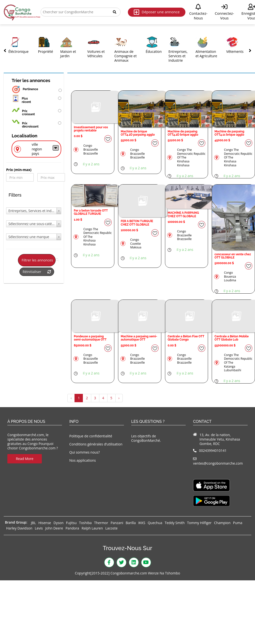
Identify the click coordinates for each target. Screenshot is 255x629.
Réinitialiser (37, 271)
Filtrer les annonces (39, 260)
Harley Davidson (19, 528)
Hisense (44, 522)
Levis (39, 528)
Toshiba (85, 522)
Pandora (72, 528)
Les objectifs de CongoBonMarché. (146, 438)
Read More (24, 458)
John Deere (54, 528)
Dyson (58, 522)
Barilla (131, 522)
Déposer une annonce (157, 12)
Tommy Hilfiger (199, 522)
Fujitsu (71, 522)
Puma (237, 522)
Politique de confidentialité (90, 436)
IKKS (141, 522)
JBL (33, 522)
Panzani (117, 522)
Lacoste (111, 528)
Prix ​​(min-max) (18, 170)
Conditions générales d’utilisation (95, 444)
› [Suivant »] (119, 398)
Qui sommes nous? (84, 452)
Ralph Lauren (92, 528)
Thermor (101, 522)
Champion (222, 522)
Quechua (155, 522)
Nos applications (82, 460)
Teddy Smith (175, 522)
